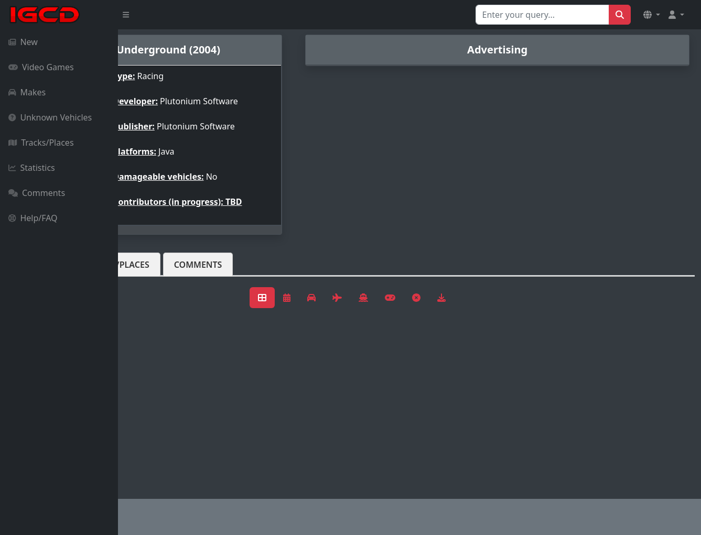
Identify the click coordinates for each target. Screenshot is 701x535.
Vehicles (156, 264)
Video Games (41, 67)
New (23, 42)
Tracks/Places (41, 142)
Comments (36, 193)
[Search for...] (542, 15)
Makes (27, 92)
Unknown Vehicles (50, 117)
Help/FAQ (33, 218)
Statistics (31, 167)
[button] (651, 14)
